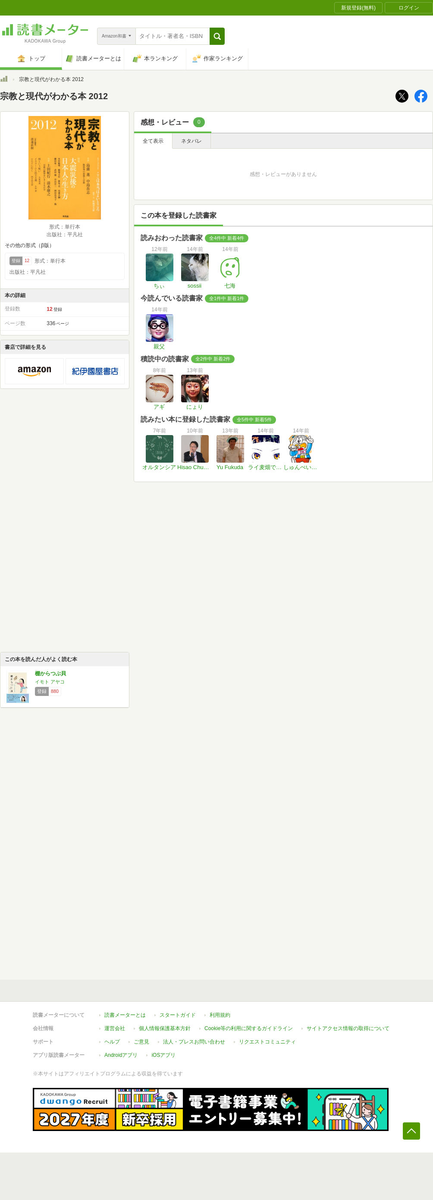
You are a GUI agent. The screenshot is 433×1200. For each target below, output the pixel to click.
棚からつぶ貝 (50, 673)
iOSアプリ (163, 1055)
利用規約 (220, 1015)
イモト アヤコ (50, 681)
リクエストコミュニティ (267, 1041)
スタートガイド (178, 1015)
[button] (217, 36)
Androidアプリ (121, 1055)
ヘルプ (112, 1041)
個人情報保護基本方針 (165, 1028)
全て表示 (153, 141)
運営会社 (114, 1028)
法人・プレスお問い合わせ (194, 1041)
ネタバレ (191, 141)
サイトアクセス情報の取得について (348, 1028)
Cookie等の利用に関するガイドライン (248, 1028)
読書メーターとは (125, 1015)
